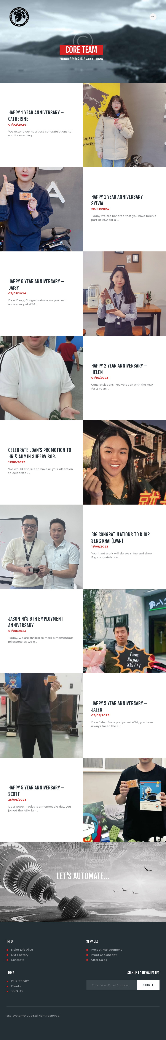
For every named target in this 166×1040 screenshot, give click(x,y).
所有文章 (77, 58)
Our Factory (19, 954)
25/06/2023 (17, 800)
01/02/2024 (17, 124)
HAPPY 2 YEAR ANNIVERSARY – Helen (119, 369)
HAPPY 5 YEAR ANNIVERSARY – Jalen (119, 706)
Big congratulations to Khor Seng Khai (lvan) (120, 538)
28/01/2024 (100, 209)
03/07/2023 (100, 715)
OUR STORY (20, 981)
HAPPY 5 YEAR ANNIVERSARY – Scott (36, 791)
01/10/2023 (99, 378)
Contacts (17, 959)
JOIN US (17, 991)
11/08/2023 (16, 462)
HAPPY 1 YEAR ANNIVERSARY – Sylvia (119, 200)
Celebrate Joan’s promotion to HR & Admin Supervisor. (39, 453)
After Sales (99, 959)
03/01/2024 (17, 293)
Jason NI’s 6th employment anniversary (35, 622)
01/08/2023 (17, 631)
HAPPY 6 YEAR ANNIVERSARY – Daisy (36, 284)
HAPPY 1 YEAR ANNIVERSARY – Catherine (36, 116)
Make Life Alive (22, 949)
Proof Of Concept (104, 954)
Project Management (106, 949)
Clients (16, 986)
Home (64, 58)
